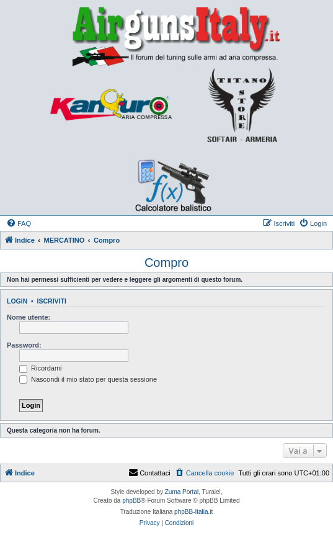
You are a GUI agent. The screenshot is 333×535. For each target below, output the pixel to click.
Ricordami (40, 368)
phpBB (131, 500)
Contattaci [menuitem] (149, 473)
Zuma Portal (181, 491)
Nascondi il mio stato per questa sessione (88, 379)
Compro (166, 262)
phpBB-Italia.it (193, 511)
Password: (24, 345)
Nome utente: (28, 317)
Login (17, 301)
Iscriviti (51, 301)
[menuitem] (18, 223)
